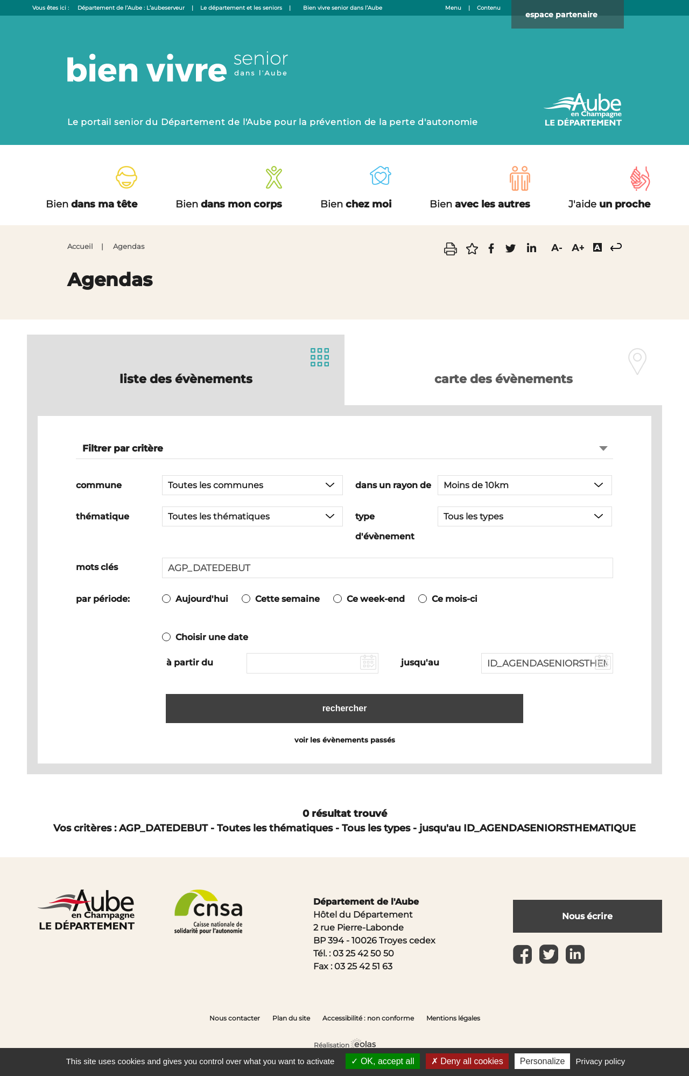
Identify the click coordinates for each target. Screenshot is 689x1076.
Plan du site (291, 1014)
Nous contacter (234, 1014)
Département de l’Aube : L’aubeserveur (131, 7)
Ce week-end (376, 598)
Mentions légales (453, 1014)
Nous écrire (587, 912)
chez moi (355, 204)
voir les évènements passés (344, 736)
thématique (102, 516)
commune (99, 485)
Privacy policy (600, 1061)
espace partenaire (576, 16)
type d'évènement (384, 526)
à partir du (189, 662)
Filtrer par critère (122, 447)
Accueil (80, 246)
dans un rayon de (393, 485)
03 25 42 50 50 (363, 950)
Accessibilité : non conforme (368, 1014)
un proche (609, 204)
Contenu (489, 7)
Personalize (542, 1061)
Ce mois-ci (454, 598)
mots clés (97, 566)
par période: (103, 598)
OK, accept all (382, 1061)
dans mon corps (228, 204)
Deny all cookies (467, 1061)
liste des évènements (186, 375)
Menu (453, 7)
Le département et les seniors (241, 7)
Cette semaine (287, 598)
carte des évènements (503, 375)
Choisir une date (211, 636)
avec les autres (480, 204)
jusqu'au (420, 662)
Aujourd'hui (201, 598)
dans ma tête (91, 204)
